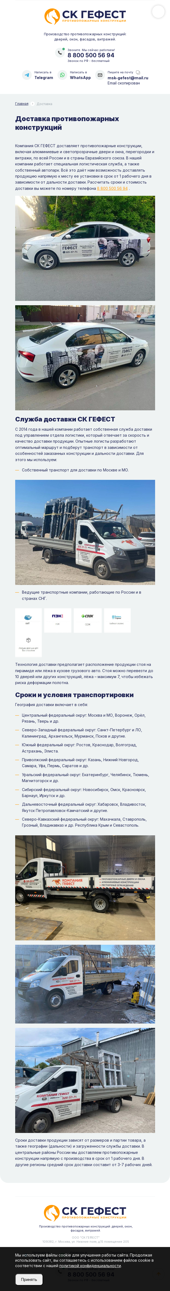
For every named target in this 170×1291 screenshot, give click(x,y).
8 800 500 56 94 (91, 55)
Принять (29, 1279)
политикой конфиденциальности (90, 1265)
